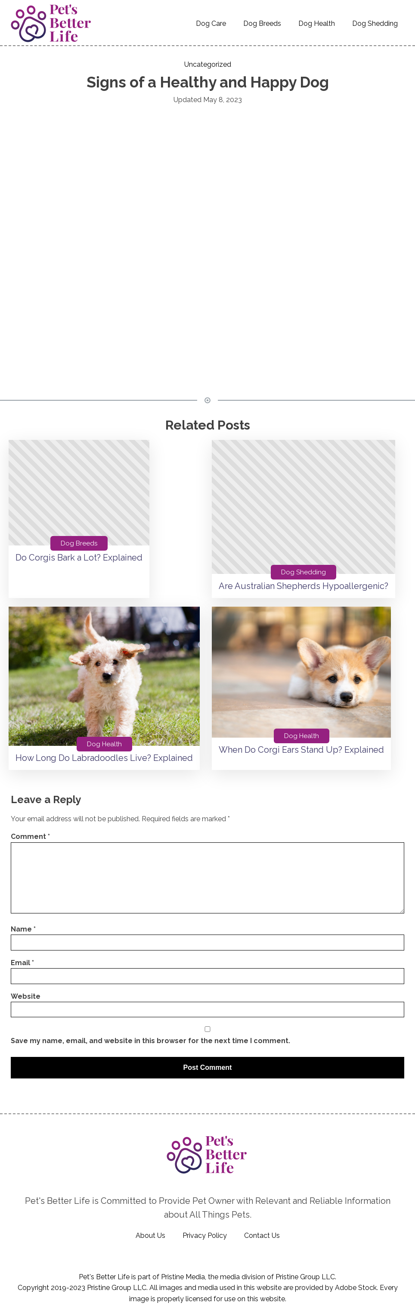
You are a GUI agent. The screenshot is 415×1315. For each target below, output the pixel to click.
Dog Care (211, 23)
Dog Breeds (262, 23)
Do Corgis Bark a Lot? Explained (78, 557)
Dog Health (316, 23)
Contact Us (262, 1235)
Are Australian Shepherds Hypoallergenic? (303, 586)
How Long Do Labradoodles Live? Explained (104, 758)
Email (22, 963)
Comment (30, 836)
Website (25, 996)
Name (23, 929)
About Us (150, 1235)
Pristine (287, 1277)
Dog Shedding (375, 23)
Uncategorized (207, 64)
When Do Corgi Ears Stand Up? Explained (301, 750)
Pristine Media (183, 1277)
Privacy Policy (205, 1235)
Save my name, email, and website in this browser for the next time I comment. (150, 1041)
